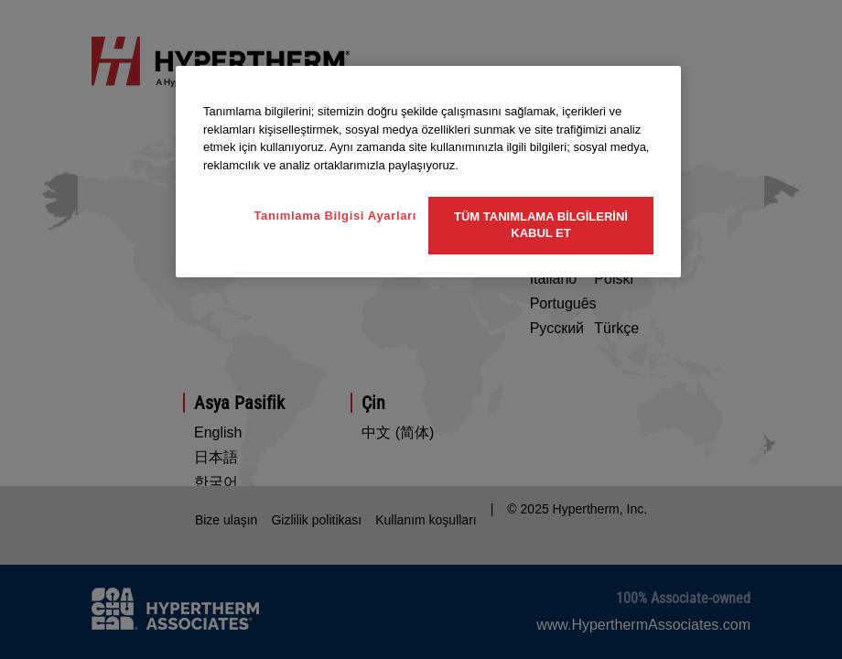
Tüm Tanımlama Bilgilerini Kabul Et (541, 225)
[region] (428, 171)
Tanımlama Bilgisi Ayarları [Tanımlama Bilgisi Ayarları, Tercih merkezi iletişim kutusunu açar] (335, 215)
